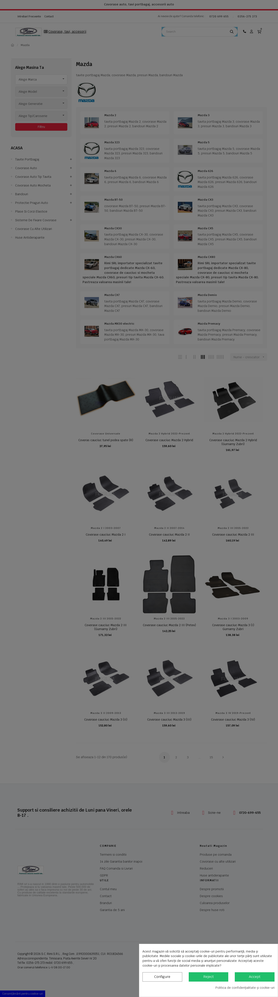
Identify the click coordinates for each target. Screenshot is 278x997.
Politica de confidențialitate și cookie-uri (245, 988)
